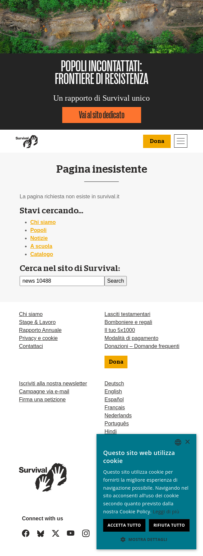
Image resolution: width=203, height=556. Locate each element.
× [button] (187, 442)
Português (116, 423)
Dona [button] (157, 141)
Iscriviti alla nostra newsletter (53, 383)
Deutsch (114, 383)
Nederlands (118, 415)
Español (114, 399)
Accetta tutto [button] (124, 525)
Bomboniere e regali (128, 322)
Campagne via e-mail (44, 391)
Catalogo (41, 254)
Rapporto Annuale (40, 330)
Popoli (38, 230)
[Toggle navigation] (180, 141)
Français (114, 407)
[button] (146, 539)
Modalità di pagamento (131, 338)
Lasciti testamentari (127, 314)
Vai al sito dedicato (101, 115)
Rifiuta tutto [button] (169, 525)
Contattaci (31, 346)
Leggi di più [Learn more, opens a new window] (166, 511)
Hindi (110, 431)
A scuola (41, 246)
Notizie (39, 238)
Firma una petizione (42, 399)
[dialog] (146, 491)
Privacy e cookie (38, 338)
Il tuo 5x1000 (119, 330)
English (113, 391)
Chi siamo (43, 222)
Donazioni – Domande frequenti (141, 346)
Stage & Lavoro (37, 322)
